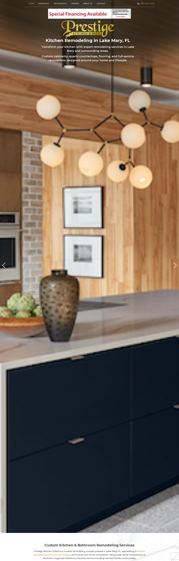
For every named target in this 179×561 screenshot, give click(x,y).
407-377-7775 (147, 4)
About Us (87, 4)
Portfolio (44, 4)
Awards (75, 4)
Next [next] (175, 265)
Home (31, 4)
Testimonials (60, 4)
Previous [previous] (3, 265)
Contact (101, 4)
